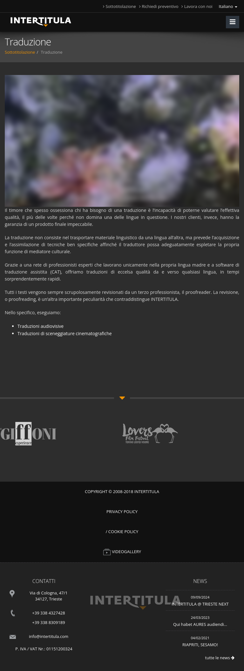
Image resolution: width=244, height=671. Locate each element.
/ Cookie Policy (122, 531)
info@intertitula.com (48, 636)
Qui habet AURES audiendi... (200, 624)
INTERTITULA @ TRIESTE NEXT (200, 604)
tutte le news (219, 658)
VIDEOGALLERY (122, 551)
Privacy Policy (122, 511)
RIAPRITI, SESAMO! (200, 644)
